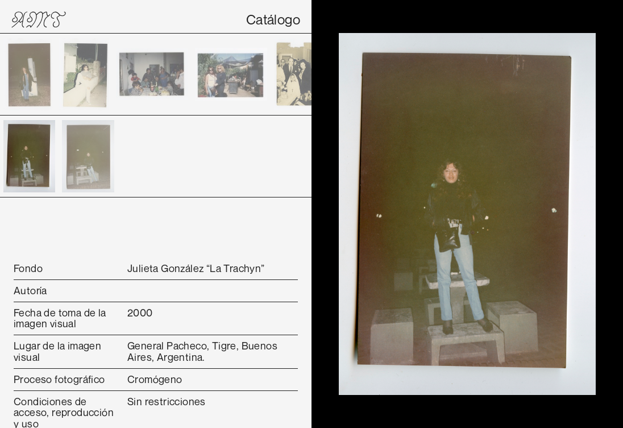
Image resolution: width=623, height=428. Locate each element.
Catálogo (273, 19)
